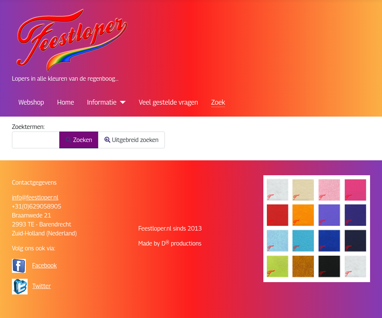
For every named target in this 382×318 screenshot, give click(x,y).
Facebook (44, 265)
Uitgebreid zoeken (131, 139)
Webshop (31, 102)
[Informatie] (121, 102)
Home (65, 102)
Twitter (41, 286)
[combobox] (36, 140)
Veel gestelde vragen (168, 102)
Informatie (102, 102)
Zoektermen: (28, 126)
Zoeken (79, 139)
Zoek (218, 102)
